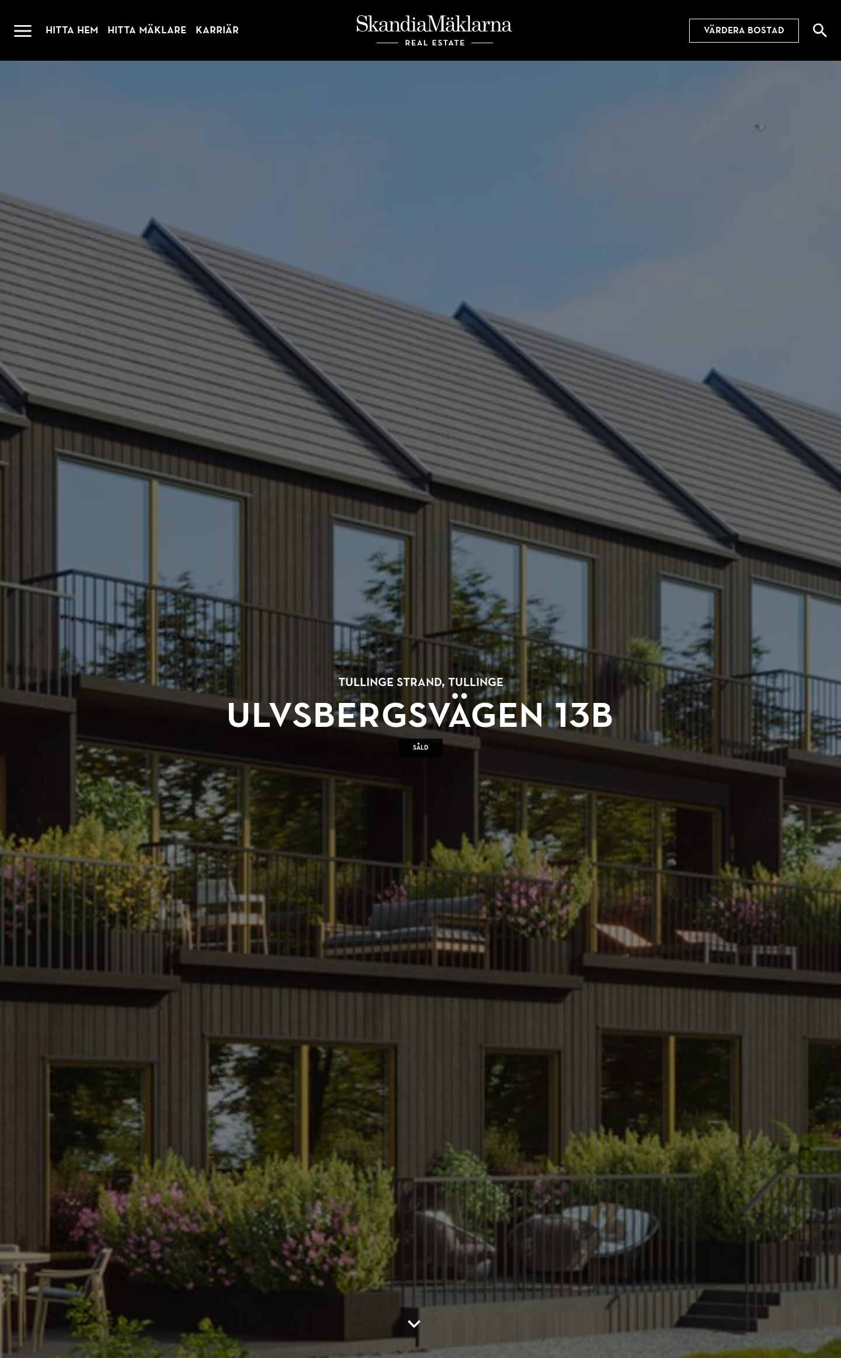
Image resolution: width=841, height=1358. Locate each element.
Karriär (217, 30)
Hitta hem (72, 30)
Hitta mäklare (146, 30)
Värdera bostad (744, 30)
